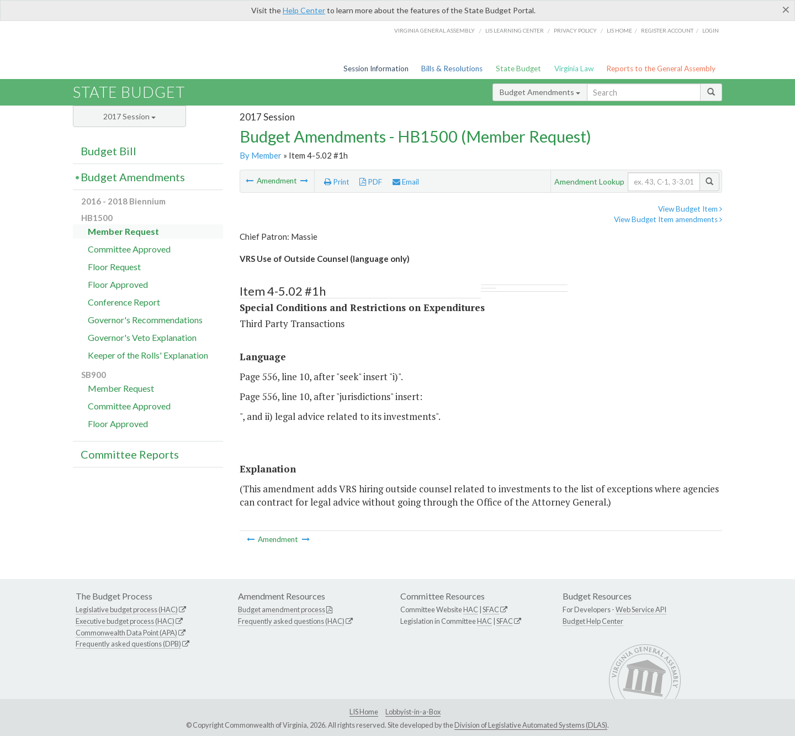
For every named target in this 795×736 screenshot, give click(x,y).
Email (406, 181)
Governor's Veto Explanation (142, 337)
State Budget (518, 68)
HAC (470, 609)
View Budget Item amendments (668, 219)
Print (336, 181)
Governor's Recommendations (145, 319)
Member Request (123, 231)
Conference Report (124, 302)
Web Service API (641, 609)
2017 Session (129, 116)
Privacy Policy (575, 30)
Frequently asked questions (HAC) (291, 621)
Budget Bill (108, 150)
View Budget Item (690, 208)
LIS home (619, 30)
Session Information (376, 68)
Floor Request (114, 266)
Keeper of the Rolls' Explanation (148, 355)
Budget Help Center (593, 621)
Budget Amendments (540, 92)
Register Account (667, 30)
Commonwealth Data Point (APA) (126, 632)
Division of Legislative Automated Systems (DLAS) (530, 725)
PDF (370, 181)
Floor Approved (118, 284)
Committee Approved (129, 249)
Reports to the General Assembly (661, 68)
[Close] (786, 9)
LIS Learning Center (514, 30)
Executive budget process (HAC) (125, 621)
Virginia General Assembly (434, 30)
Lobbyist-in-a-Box (413, 711)
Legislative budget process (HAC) (127, 609)
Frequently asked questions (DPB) (128, 643)
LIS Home (363, 711)
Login (710, 30)
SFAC (491, 609)
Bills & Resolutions (452, 68)
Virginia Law (573, 68)
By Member (261, 155)
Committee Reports (130, 454)
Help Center (304, 10)
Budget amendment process (281, 609)
